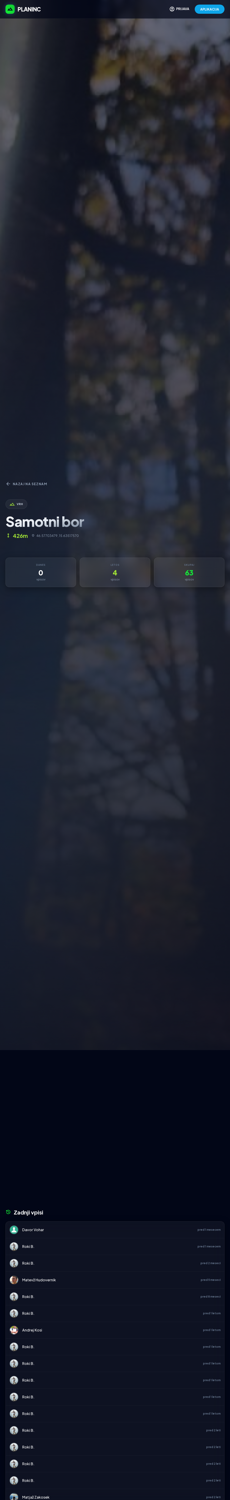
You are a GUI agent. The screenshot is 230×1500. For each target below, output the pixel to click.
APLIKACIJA (209, 9)
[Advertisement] (115, 1084)
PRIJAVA (179, 9)
